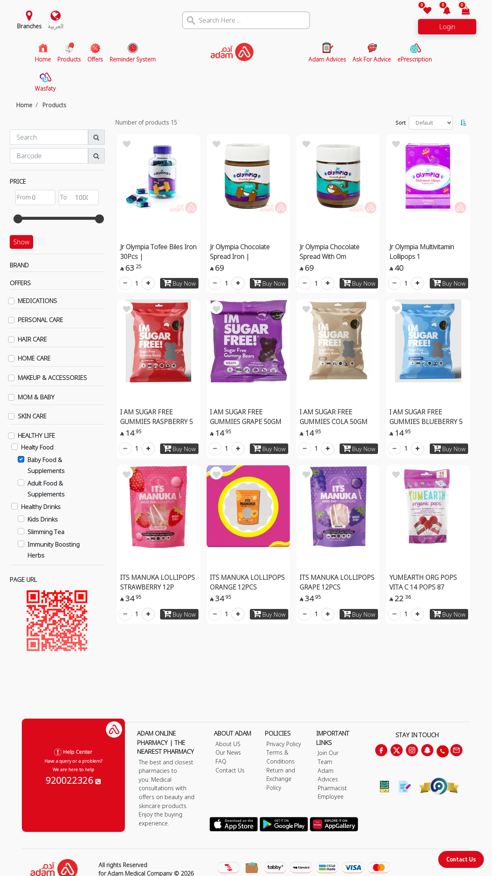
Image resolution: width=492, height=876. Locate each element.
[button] (441, 11)
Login (447, 26)
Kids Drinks (42, 519)
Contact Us (461, 859)
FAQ (220, 761)
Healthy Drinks (41, 507)
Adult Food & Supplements (46, 488)
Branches (29, 26)
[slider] (17, 218)
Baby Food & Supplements (46, 465)
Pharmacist (332, 788)
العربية (55, 26)
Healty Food (37, 447)
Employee (331, 796)
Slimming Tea (45, 532)
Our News (228, 752)
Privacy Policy (283, 744)
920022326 (73, 780)
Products (54, 105)
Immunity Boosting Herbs (53, 549)
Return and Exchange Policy (280, 778)
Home (24, 105)
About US (228, 744)
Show (21, 242)
